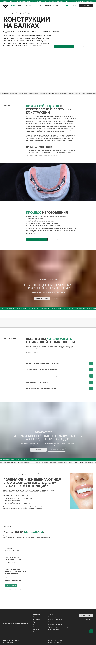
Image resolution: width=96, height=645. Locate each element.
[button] (86, 5)
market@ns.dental (88, 1)
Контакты (55, 5)
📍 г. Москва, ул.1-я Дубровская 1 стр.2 (57, 1)
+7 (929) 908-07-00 (75, 1)
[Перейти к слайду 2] (48, 89)
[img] (48, 182)
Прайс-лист (29, 5)
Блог (41, 5)
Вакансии (48, 5)
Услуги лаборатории (16, 13)
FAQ (36, 5)
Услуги (13, 5)
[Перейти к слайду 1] (47, 89)
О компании (20, 5)
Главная (5, 13)
